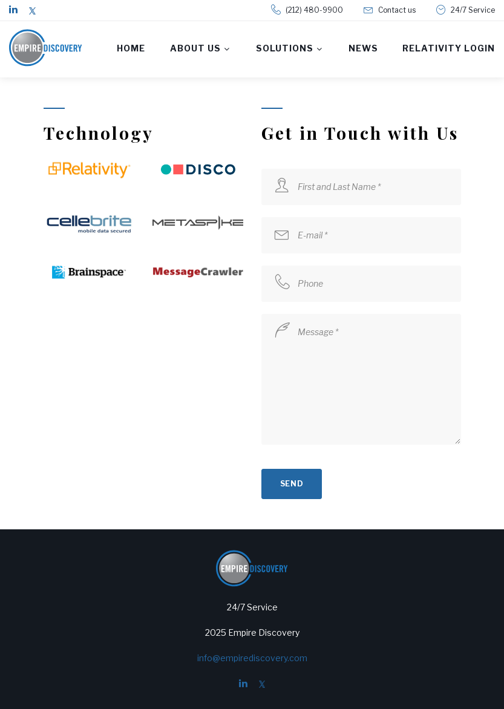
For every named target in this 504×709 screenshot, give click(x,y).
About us (195, 48)
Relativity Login (448, 48)
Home (131, 48)
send (292, 483)
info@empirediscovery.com (252, 658)
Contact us (397, 10)
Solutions (285, 48)
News (363, 48)
